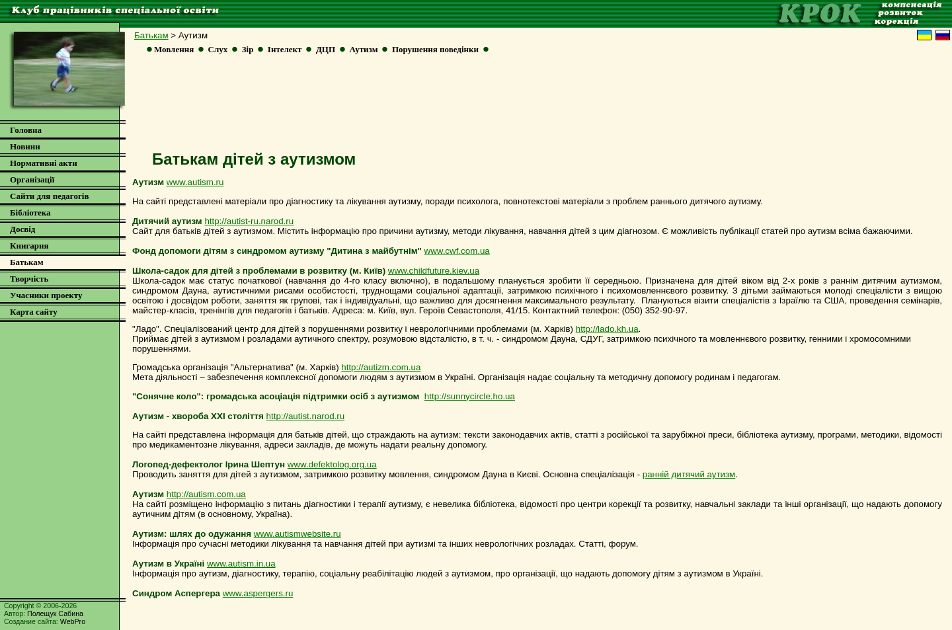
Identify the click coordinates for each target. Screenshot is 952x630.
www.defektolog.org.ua (332, 464)
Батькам (151, 35)
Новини (25, 146)
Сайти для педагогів (49, 196)
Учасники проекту (46, 295)
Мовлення (174, 49)
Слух (218, 49)
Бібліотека (30, 212)
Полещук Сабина (55, 613)
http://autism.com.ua (206, 494)
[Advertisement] (537, 106)
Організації (32, 179)
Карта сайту (34, 312)
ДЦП (325, 49)
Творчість (29, 279)
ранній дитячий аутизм (689, 474)
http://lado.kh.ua (607, 329)
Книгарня (29, 246)
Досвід (22, 229)
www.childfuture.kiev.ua (433, 271)
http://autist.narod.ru (305, 416)
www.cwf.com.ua (457, 251)
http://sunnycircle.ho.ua (469, 396)
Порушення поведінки (435, 49)
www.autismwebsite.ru (297, 534)
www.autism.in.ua (241, 564)
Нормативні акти (43, 163)
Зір (248, 49)
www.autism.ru (195, 182)
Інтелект (285, 49)
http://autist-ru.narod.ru (249, 221)
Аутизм (363, 49)
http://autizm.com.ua (380, 367)
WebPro (72, 621)
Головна (26, 130)
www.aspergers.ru (258, 593)
